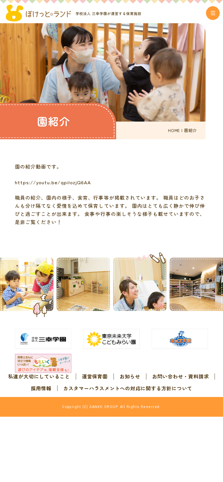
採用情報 (145, 404)
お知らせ (164, 392)
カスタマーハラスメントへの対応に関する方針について (111, 416)
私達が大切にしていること (73, 392)
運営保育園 (129, 392)
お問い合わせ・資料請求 (95, 404)
